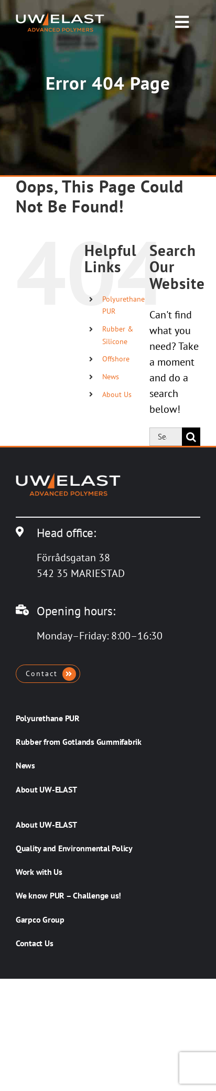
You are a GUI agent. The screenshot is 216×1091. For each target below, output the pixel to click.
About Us (117, 394)
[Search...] (165, 436)
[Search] (191, 436)
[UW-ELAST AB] (60, 17)
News (110, 376)
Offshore (115, 358)
